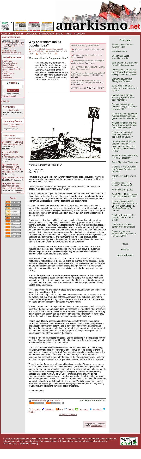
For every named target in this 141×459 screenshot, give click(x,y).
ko (14, 47)
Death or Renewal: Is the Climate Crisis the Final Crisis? (123, 217)
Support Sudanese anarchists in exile (120, 57)
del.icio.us (48, 410)
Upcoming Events (12, 121)
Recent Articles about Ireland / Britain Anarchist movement (88, 68)
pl (3, 45)
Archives (6, 75)
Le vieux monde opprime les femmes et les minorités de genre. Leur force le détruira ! (125, 116)
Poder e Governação (14, 177)
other (10, 43)
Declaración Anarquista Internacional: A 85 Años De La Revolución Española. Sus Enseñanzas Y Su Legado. (124, 206)
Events (59, 33)
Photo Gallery (8, 73)
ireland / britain (38, 49)
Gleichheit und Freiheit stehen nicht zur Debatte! (123, 225)
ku (13, 45)
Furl (59, 410)
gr (14, 43)
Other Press (9, 135)
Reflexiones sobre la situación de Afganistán (122, 184)
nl (20, 43)
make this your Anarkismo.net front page (12, 52)
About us (5, 33)
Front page (7, 61)
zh (16, 45)
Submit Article (46, 33)
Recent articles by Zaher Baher (85, 45)
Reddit (69, 410)
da (4, 47)
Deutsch (99, 426)
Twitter (68, 33)
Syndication (7, 77)
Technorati (81, 410)
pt (3, 43)
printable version (37, 400)
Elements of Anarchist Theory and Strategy (122, 80)
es (18, 41)
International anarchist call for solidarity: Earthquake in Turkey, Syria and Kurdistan (124, 72)
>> (10, 48)
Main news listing (9, 63)
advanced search (9, 96)
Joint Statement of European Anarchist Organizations (125, 64)
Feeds (13, 198)
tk (5, 43)
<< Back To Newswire (68, 415)
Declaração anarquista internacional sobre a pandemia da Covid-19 (122, 134)
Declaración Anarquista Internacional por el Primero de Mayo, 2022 (124, 106)
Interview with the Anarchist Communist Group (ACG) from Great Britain (86, 81)
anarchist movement (53, 49)
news (125, 243)
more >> (20, 192)
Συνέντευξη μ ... (77, 88)
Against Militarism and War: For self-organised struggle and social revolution (124, 125)
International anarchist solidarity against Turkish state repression (123, 97)
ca (23, 45)
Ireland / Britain (13, 110)
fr (15, 41)
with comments (54, 400)
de (7, 45)
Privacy (34, 443)
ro (7, 47)
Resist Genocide (119, 51)
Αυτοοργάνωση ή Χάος (122, 190)
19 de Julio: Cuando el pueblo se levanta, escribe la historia (125, 88)
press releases (125, 255)
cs (19, 45)
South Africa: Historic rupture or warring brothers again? (125, 195)
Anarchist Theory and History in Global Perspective (125, 156)
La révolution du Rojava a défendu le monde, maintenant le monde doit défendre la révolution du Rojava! (123, 146)
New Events (9, 107)
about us (5, 101)
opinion (125, 249)
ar (23, 43)
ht (10, 45)
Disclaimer (24, 443)
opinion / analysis (36, 51)
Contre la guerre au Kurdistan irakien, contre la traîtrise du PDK (124, 233)
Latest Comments (10, 67)
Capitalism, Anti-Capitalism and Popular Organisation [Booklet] (124, 169)
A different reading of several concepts (88, 49)
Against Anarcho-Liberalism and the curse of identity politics (12, 185)
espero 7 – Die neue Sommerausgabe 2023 (12, 143)
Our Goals (18, 33)
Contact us (31, 33)
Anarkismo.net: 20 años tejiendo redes (123, 45)
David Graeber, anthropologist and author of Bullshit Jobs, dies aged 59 (12, 168)
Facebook (79, 33)
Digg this (34, 410)
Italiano (93, 426)
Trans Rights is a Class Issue (125, 162)
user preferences (11, 37)
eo (10, 47)
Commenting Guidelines (12, 69)
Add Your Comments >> (92, 400)
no (17, 43)
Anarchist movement (16, 125)
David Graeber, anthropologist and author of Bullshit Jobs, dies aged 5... (88, 74)
